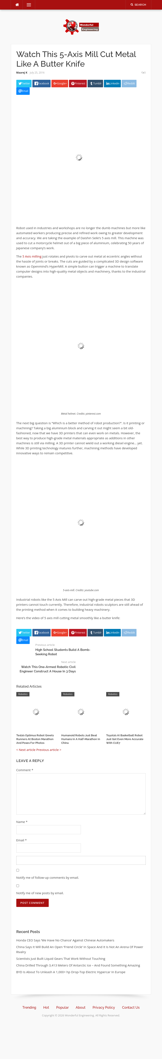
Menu (27, 5)
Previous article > (48, 750)
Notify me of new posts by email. (40, 893)
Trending (29, 1007)
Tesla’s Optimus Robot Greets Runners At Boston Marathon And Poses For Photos (35, 739)
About (80, 1007)
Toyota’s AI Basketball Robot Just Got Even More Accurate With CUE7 (124, 739)
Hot (46, 1007)
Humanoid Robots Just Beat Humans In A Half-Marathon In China (80, 739)
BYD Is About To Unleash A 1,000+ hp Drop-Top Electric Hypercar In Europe (71, 972)
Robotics (23, 694)
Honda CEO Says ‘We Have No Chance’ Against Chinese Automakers (65, 940)
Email (21, 840)
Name (22, 822)
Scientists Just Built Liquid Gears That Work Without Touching (60, 958)
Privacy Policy (104, 1007)
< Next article (26, 750)
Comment (24, 770)
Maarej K (21, 72)
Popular (62, 1007)
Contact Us (131, 1007)
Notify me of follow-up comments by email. (47, 877)
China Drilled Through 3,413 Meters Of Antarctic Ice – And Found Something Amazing (78, 965)
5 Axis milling (31, 256)
